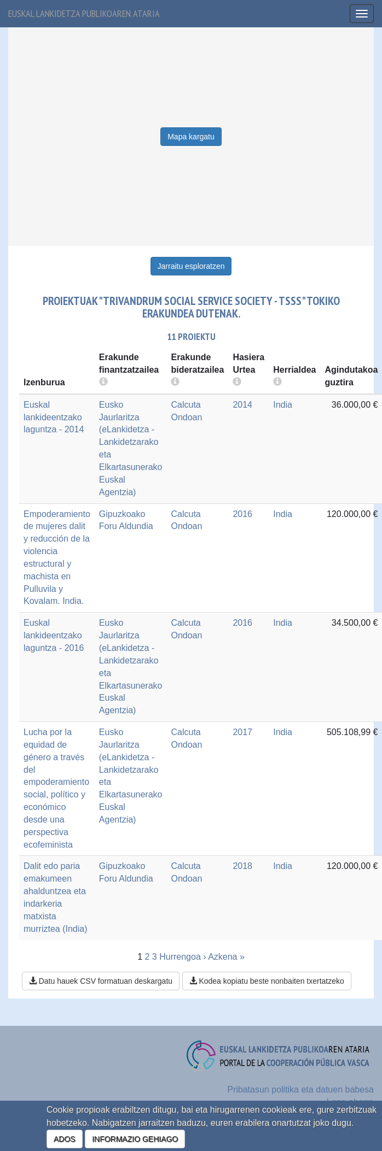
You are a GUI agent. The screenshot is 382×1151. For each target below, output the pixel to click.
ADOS (65, 1139)
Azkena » (226, 956)
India (282, 404)
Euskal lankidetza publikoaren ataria (84, 13)
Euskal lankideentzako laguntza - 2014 (54, 417)
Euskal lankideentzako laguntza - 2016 (54, 635)
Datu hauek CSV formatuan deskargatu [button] (100, 981)
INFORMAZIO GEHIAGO (135, 1139)
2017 (242, 732)
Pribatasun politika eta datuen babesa (300, 1089)
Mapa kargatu (191, 136)
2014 (242, 404)
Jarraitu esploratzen (191, 266)
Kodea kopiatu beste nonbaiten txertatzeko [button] (266, 981)
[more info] (237, 382)
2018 (242, 866)
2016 (242, 514)
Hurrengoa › (182, 956)
